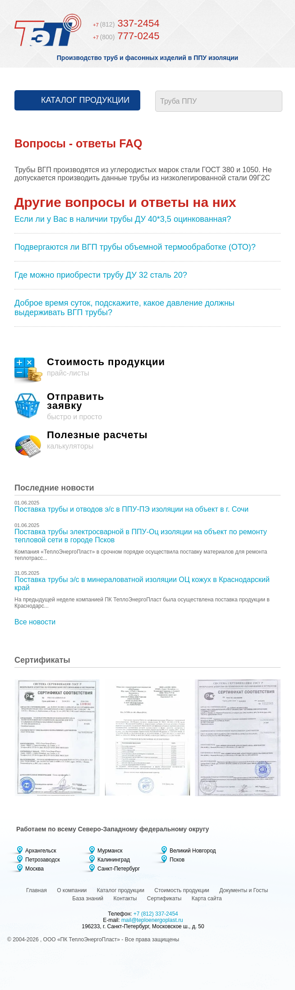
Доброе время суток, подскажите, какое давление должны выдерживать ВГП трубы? (124, 307)
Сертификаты (164, 898)
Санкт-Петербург (118, 869)
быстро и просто (147, 406)
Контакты (125, 898)
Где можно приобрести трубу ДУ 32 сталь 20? (100, 275)
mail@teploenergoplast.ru (152, 920)
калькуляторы (147, 444)
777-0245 (126, 35)
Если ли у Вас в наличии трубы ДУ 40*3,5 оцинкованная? (122, 219)
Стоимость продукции (181, 890)
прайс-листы (147, 371)
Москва (34, 869)
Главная (36, 890)
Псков (177, 860)
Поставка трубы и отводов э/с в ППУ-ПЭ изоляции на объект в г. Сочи (131, 509)
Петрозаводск (42, 860)
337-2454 (126, 23)
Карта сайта (207, 898)
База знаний (87, 898)
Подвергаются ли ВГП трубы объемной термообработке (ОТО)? (135, 247)
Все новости (34, 622)
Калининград (113, 860)
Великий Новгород (193, 851)
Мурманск (109, 851)
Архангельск (40, 851)
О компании (72, 890)
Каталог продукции (85, 100)
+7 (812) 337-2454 (156, 914)
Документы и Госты (243, 890)
